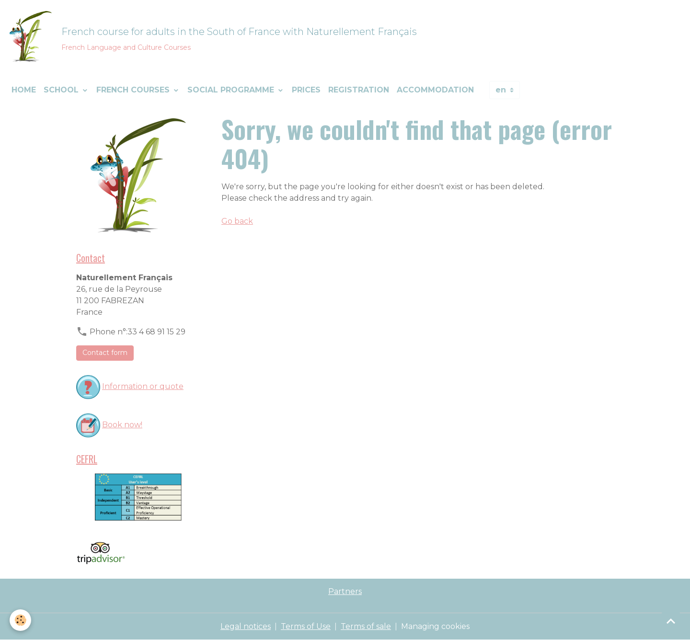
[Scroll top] (671, 621)
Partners (345, 591)
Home (24, 89)
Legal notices (245, 626)
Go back (237, 221)
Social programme (231, 89)
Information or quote (143, 386)
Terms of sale (366, 626)
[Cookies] (20, 620)
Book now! (122, 424)
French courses (134, 89)
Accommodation (435, 89)
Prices (306, 89)
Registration (358, 89)
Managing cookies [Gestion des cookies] (435, 626)
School (62, 89)
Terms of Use (306, 626)
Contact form (104, 352)
